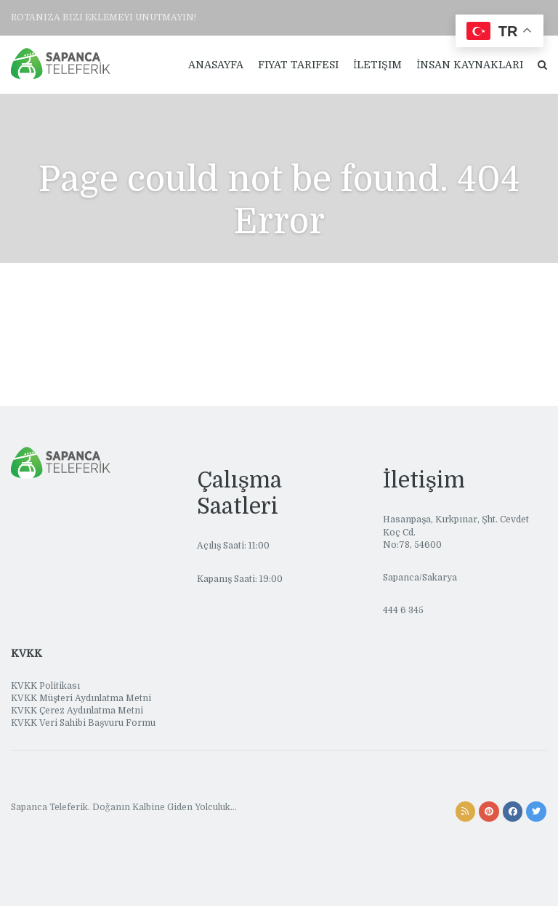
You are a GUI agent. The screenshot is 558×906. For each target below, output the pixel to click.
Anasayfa (215, 64)
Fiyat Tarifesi (298, 64)
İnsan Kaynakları (469, 64)
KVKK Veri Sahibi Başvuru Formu (83, 723)
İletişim (377, 64)
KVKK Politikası (45, 686)
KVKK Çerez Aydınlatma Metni (77, 710)
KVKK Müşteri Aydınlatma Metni (81, 698)
